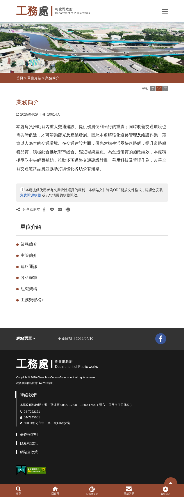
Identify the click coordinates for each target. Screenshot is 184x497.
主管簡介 (29, 255)
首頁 (19, 78)
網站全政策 (29, 452)
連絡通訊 (29, 266)
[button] (165, 11)
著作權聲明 (29, 434)
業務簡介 (52, 78)
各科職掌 (29, 277)
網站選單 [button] (25, 338)
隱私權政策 (29, 443)
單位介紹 (34, 78)
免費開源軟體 (30, 195)
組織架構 (29, 288)
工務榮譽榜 (32, 300)
